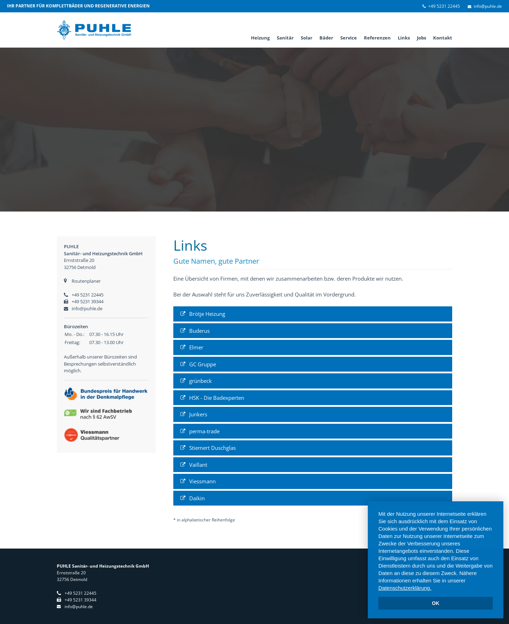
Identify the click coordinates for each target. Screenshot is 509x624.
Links (404, 38)
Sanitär (285, 38)
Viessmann (202, 481)
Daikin (197, 498)
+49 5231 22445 (444, 6)
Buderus (199, 330)
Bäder (326, 38)
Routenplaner (86, 281)
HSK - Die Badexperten (216, 397)
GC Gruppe (202, 364)
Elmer (196, 347)
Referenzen (377, 38)
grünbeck (200, 380)
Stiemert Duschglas (212, 447)
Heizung (260, 38)
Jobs (421, 38)
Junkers (198, 414)
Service (348, 38)
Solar (306, 38)
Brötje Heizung (207, 313)
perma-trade (204, 431)
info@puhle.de (488, 6)
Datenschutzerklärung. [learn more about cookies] (404, 588)
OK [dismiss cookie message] (435, 603)
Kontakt (442, 38)
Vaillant (198, 464)
